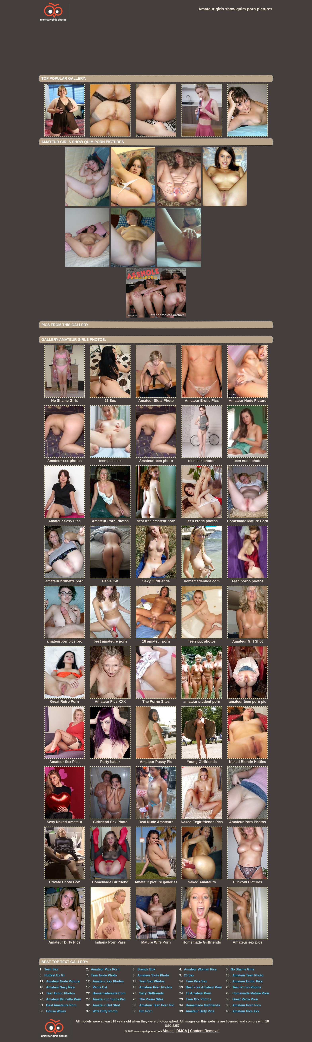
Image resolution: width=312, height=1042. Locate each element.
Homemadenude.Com (109, 993)
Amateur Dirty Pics (200, 1011)
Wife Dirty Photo (105, 1011)
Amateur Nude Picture (63, 981)
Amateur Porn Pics (246, 1005)
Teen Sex (51, 969)
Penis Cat (100, 987)
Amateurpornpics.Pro (109, 999)
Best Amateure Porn (61, 1005)
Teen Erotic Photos (60, 993)
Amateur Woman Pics (200, 969)
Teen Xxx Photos (198, 999)
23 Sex (189, 975)
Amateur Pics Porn (105, 969)
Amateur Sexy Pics (60, 987)
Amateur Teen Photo (247, 975)
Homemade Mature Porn (250, 993)
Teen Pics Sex (196, 981)
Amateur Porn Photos (155, 987)
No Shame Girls (242, 969)
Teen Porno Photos (246, 987)
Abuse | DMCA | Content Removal (191, 1031)
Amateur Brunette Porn (63, 999)
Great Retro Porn (245, 999)
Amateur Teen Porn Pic (156, 1005)
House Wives (56, 1011)
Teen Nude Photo (104, 975)
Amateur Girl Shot (106, 1005)
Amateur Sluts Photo (153, 975)
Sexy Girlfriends (151, 993)
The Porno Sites (151, 999)
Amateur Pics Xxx (245, 1011)
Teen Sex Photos (152, 981)
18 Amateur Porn (198, 993)
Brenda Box (146, 969)
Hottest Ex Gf (54, 975)
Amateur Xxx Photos (108, 981)
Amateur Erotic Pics (247, 981)
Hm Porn (146, 1011)
